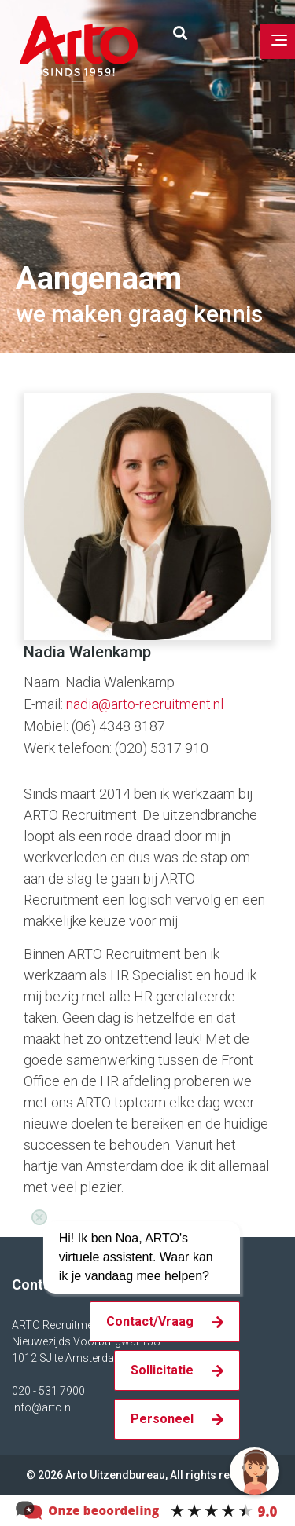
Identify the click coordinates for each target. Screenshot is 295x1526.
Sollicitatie (162, 1370)
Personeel (162, 1418)
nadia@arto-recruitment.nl (144, 704)
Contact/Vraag (150, 1321)
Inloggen (230, 34)
